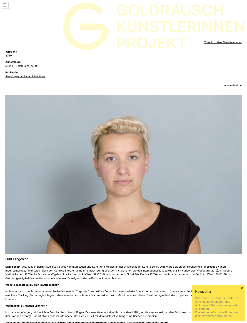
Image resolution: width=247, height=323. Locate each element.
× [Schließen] (242, 287)
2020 (8, 55)
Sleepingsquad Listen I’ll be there (25, 76)
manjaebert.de (233, 85)
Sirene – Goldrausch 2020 (21, 65)
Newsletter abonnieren (217, 316)
